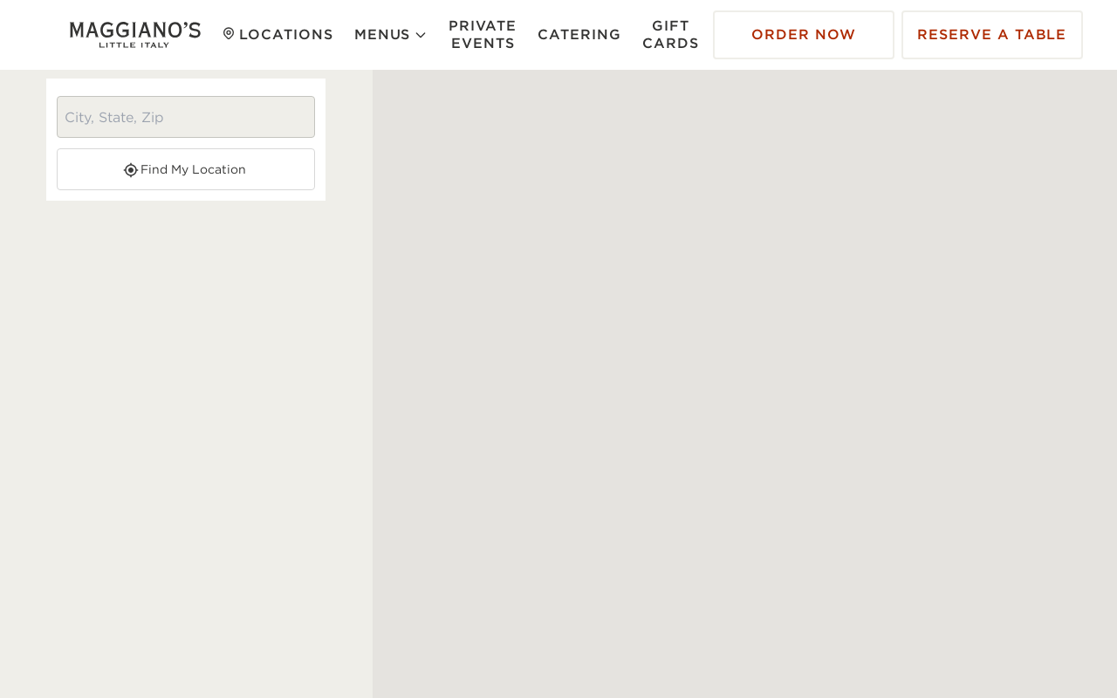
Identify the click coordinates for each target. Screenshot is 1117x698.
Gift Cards (670, 34)
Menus (391, 34)
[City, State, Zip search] (186, 117)
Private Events (483, 34)
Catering (579, 34)
